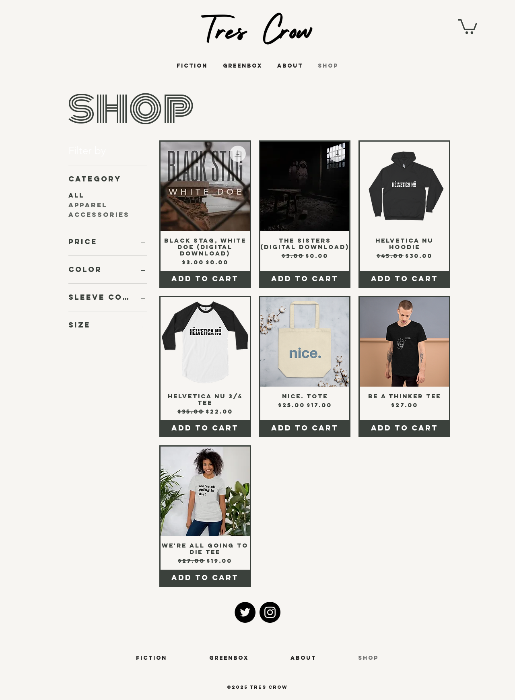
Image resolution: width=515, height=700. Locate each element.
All (76, 195)
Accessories (99, 214)
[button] (467, 26)
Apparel (87, 204)
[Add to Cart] (205, 279)
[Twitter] (245, 612)
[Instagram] (270, 612)
